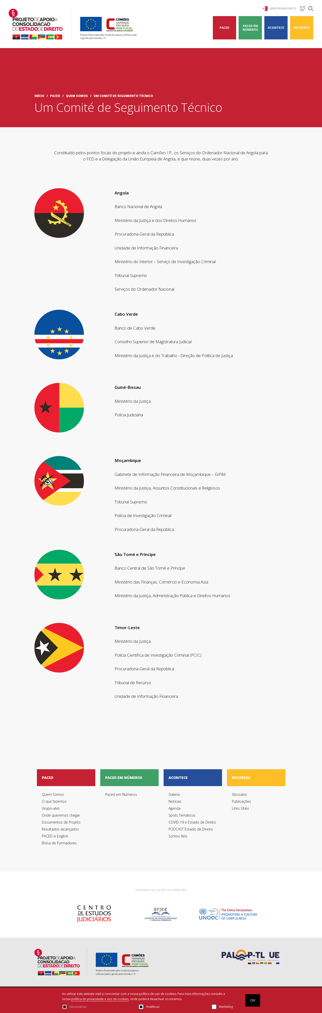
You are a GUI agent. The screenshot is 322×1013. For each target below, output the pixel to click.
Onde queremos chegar (61, 815)
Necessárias (78, 1007)
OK (252, 1000)
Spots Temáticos (182, 815)
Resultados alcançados (60, 829)
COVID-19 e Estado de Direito (192, 822)
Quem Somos (77, 96)
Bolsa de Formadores (59, 843)
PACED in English (55, 836)
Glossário (239, 794)
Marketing (226, 1007)
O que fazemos (54, 801)
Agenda (174, 808)
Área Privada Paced (279, 8)
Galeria (174, 794)
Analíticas (152, 1007)
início (39, 96)
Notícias (175, 801)
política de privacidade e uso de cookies (99, 999)
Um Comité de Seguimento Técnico (123, 96)
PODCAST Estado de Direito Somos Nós (191, 832)
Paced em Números (250, 27)
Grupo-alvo (51, 808)
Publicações (241, 801)
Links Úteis (240, 808)
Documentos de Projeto (61, 822)
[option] (93, 914)
